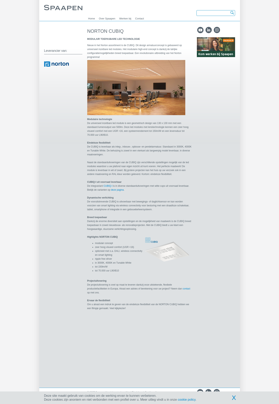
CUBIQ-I (108, 186)
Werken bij (125, 18)
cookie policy (186, 399)
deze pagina (117, 189)
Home (91, 18)
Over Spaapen (107, 18)
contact (186, 288)
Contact (139, 18)
